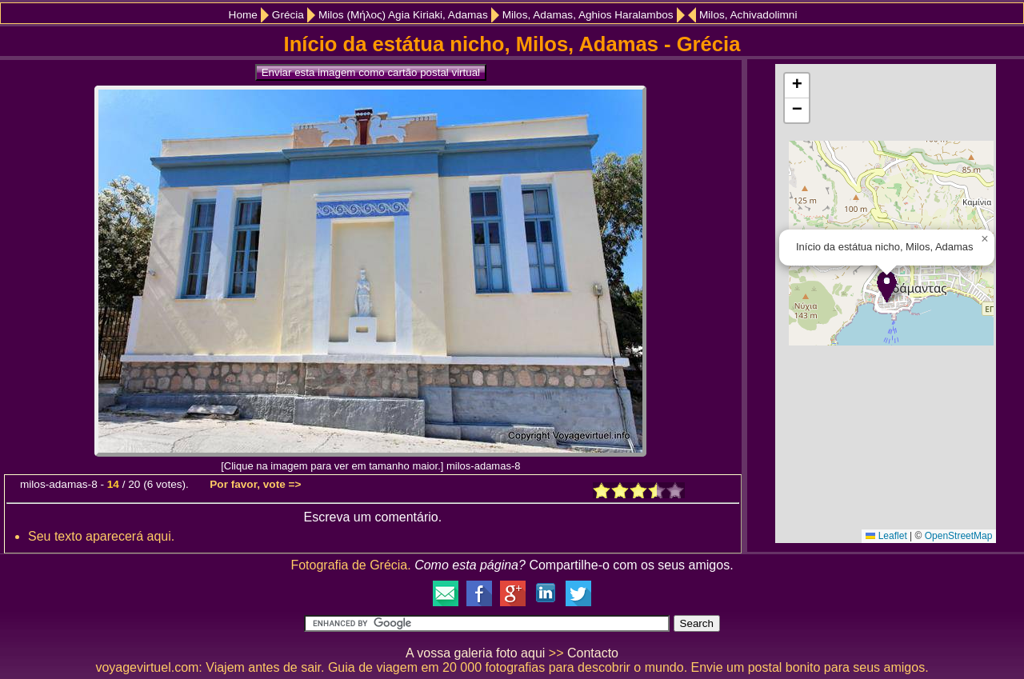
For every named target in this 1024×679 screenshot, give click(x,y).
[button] (887, 286)
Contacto (592, 653)
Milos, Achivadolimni (748, 15)
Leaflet (886, 535)
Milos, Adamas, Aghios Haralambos (588, 15)
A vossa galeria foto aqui (475, 653)
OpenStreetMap (959, 535)
